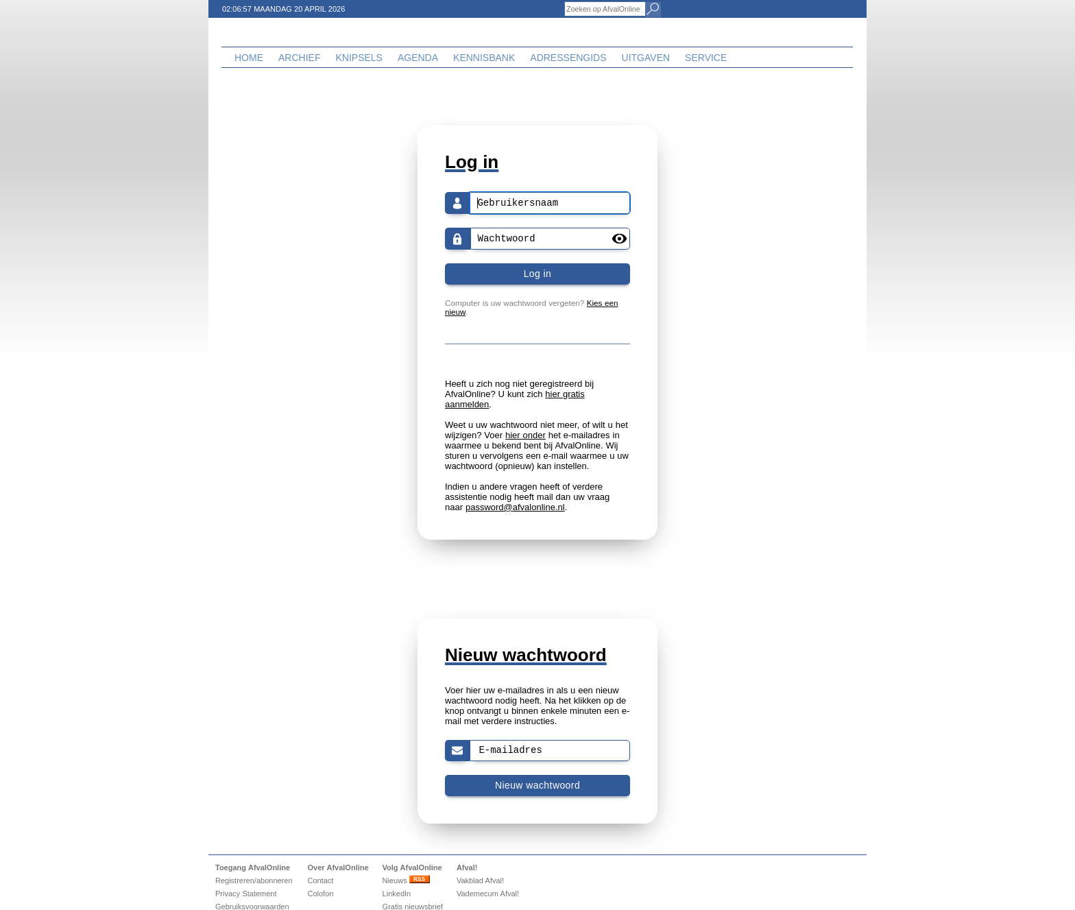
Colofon (320, 893)
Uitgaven (646, 57)
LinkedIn (397, 893)
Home (248, 57)
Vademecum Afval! (488, 893)
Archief (299, 57)
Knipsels (358, 57)
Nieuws (406, 880)
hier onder (525, 435)
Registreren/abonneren (254, 880)
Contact (320, 880)
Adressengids (568, 57)
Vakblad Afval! (480, 880)
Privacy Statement (246, 893)
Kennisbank (484, 57)
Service (706, 57)
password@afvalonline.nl (515, 507)
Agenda (418, 57)
